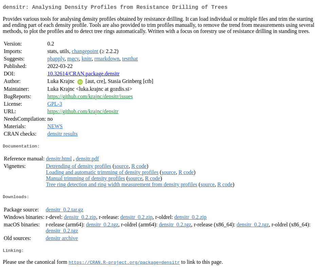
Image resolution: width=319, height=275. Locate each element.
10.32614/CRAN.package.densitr (83, 75)
